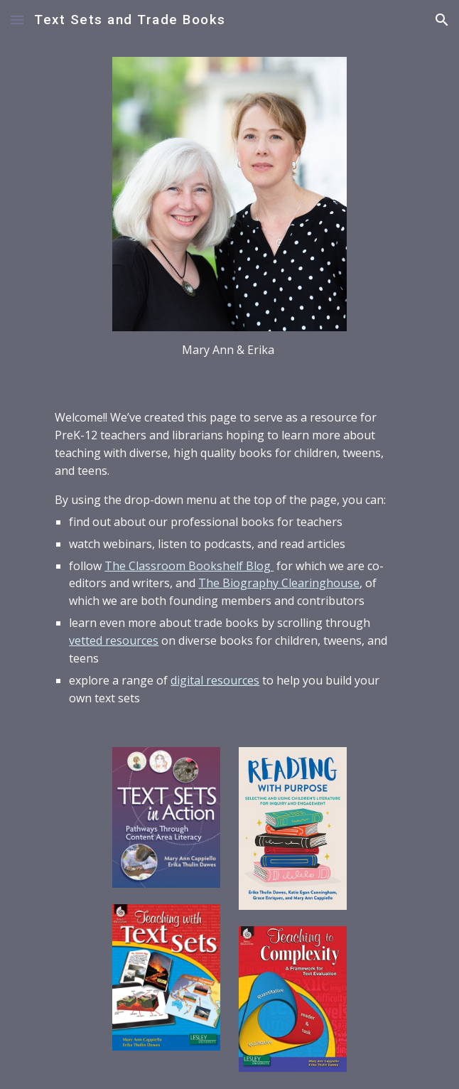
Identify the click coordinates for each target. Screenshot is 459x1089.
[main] (229, 350)
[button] (17, 19)
